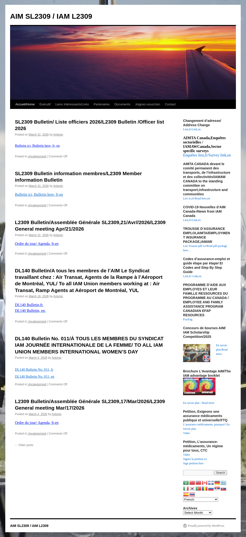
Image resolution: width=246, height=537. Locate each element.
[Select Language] (200, 499)
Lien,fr (187, 129)
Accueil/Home (25, 104)
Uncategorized (37, 156)
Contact (170, 104)
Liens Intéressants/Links (72, 104)
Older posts (24, 445)
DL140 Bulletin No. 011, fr (34, 369)
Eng (190, 319)
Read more (208, 403)
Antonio (58, 134)
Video (186, 433)
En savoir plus (191, 403)
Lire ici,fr (188, 198)
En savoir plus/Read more (222, 350)
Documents (122, 104)
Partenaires (102, 104)
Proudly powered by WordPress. (206, 525)
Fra (185, 319)
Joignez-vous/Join (147, 104)
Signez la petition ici (195, 459)
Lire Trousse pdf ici (194, 246)
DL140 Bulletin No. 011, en (34, 376)
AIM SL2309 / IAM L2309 (51, 16)
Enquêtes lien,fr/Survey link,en (207, 155)
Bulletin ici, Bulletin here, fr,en (39, 194)
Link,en (196, 129)
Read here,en (202, 198)
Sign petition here (193, 463)
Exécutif (44, 104)
